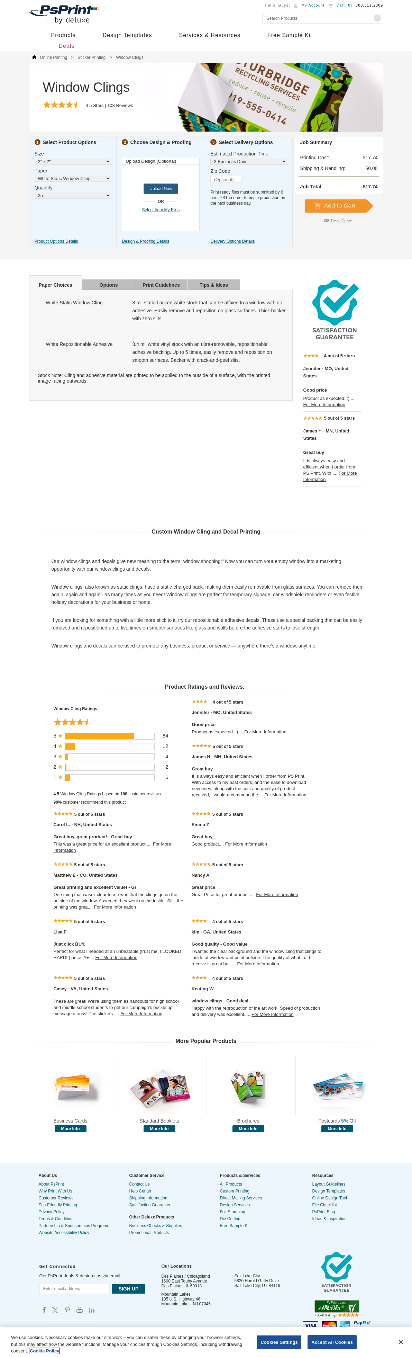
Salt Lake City (247, 1276)
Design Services (235, 1205)
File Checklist (324, 1205)
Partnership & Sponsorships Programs (74, 1225)
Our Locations (176, 1266)
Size (39, 153)
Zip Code (220, 171)
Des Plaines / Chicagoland (185, 1276)
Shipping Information (148, 1198)
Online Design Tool (329, 1198)
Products (63, 35)
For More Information (324, 404)
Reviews (120, 105)
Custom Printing (234, 1191)
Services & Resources (209, 35)
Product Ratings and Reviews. (204, 687)
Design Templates (127, 35)
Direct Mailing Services (241, 1198)
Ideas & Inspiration (329, 1218)
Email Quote (341, 221)
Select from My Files (161, 209)
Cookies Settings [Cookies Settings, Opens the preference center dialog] (279, 1341)
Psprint (44, 1309)
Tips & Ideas (214, 285)
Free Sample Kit (289, 35)
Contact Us (139, 1184)
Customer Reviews (56, 1198)
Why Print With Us (55, 1191)
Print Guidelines (161, 285)
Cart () (344, 5)
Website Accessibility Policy (64, 1232)
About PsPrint (51, 1184)
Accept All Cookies (332, 1341)
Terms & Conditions (57, 1218)
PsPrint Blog (323, 1211)
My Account (313, 5)
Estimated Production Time (239, 153)
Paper (41, 170)
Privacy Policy (52, 1211)
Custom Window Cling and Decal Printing (206, 532)
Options (109, 285)
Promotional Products (149, 1232)
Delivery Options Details (232, 241)
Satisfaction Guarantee (150, 1205)
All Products (231, 1184)
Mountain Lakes (176, 1294)
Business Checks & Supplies (155, 1225)
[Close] (401, 1342)
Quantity (44, 187)
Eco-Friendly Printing (58, 1205)
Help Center (140, 1191)
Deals (67, 46)
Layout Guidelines (329, 1184)
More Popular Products (205, 1041)
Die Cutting (230, 1218)
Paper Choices (55, 285)
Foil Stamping (232, 1211)
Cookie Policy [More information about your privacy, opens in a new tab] (44, 1350)
